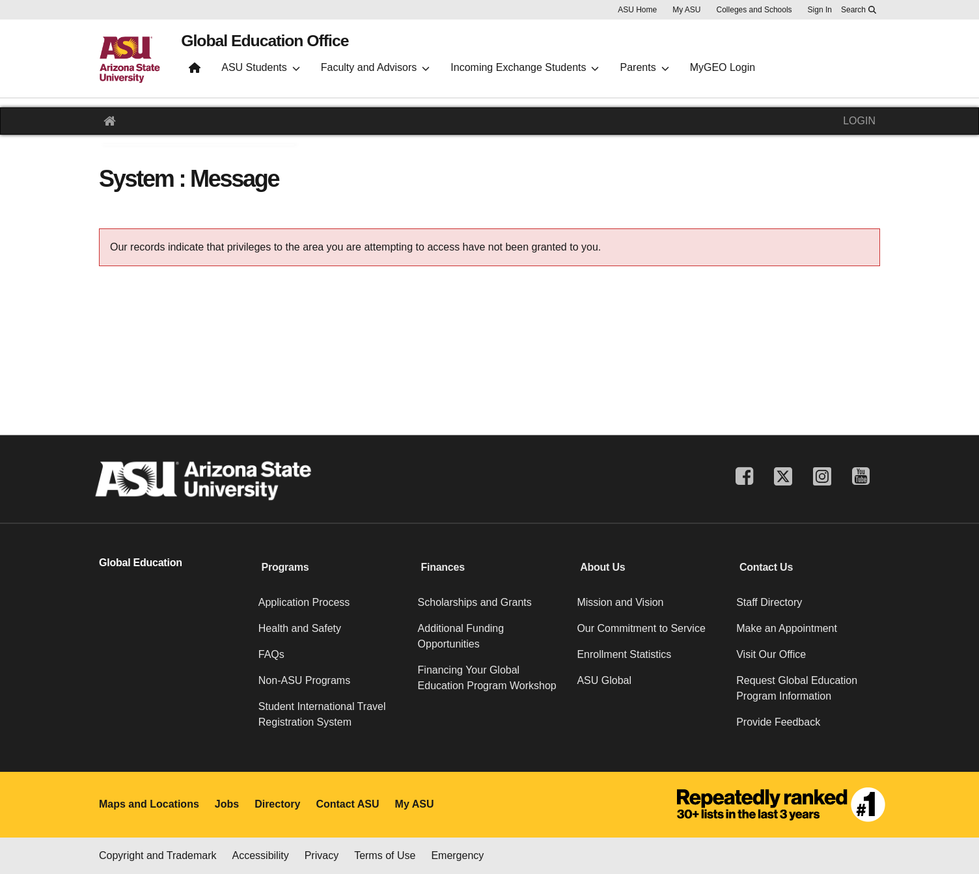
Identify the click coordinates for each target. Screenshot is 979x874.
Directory (277, 804)
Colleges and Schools (754, 10)
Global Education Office (291, 46)
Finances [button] (442, 567)
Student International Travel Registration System (322, 714)
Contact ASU (347, 804)
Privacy (321, 855)
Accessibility (260, 855)
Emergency (457, 855)
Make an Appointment (786, 628)
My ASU (686, 10)
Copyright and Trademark (158, 855)
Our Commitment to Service (641, 628)
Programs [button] (285, 567)
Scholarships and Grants (475, 602)
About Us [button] (602, 567)
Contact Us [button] (766, 567)
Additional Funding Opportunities (461, 636)
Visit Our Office (771, 654)
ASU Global (604, 680)
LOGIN (859, 120)
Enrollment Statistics (624, 654)
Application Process (304, 602)
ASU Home (637, 10)
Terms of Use (384, 855)
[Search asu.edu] (858, 9)
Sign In (820, 10)
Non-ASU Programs (304, 680)
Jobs (227, 804)
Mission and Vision (620, 602)
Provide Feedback (778, 722)
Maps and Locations (149, 804)
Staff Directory (769, 602)
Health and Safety (299, 628)
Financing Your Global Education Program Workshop (487, 677)
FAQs (271, 654)
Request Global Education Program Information (796, 688)
